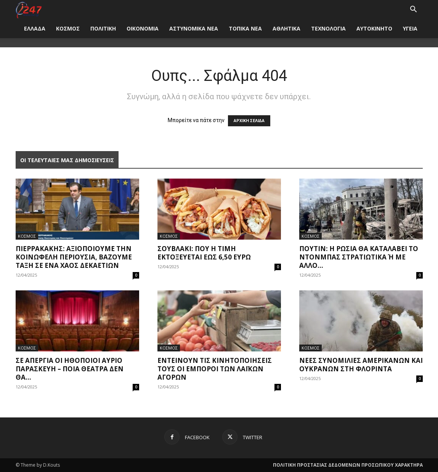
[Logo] (29, 9)
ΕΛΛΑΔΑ (34, 28)
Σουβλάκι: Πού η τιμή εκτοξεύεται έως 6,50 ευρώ (204, 252)
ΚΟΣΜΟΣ (68, 28)
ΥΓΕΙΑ (410, 28)
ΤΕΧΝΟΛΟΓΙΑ (328, 28)
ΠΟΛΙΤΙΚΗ (103, 28)
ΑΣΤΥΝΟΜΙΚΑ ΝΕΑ (193, 28)
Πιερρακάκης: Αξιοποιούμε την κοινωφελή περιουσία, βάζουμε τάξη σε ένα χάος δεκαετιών (74, 257)
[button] (413, 10)
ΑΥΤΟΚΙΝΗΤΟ (374, 28)
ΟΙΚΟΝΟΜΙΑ (143, 28)
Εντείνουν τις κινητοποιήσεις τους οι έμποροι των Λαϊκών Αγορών (214, 369)
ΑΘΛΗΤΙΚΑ (286, 28)
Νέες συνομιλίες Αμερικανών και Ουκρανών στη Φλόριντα (361, 364)
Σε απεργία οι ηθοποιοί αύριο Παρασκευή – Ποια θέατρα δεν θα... (70, 369)
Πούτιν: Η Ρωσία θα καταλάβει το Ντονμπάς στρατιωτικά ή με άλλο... (358, 257)
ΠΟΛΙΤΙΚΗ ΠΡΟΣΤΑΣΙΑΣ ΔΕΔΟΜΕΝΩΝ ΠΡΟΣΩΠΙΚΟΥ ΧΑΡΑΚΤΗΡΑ (348, 465)
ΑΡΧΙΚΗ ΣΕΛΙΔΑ (249, 120)
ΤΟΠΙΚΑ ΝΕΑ (245, 28)
